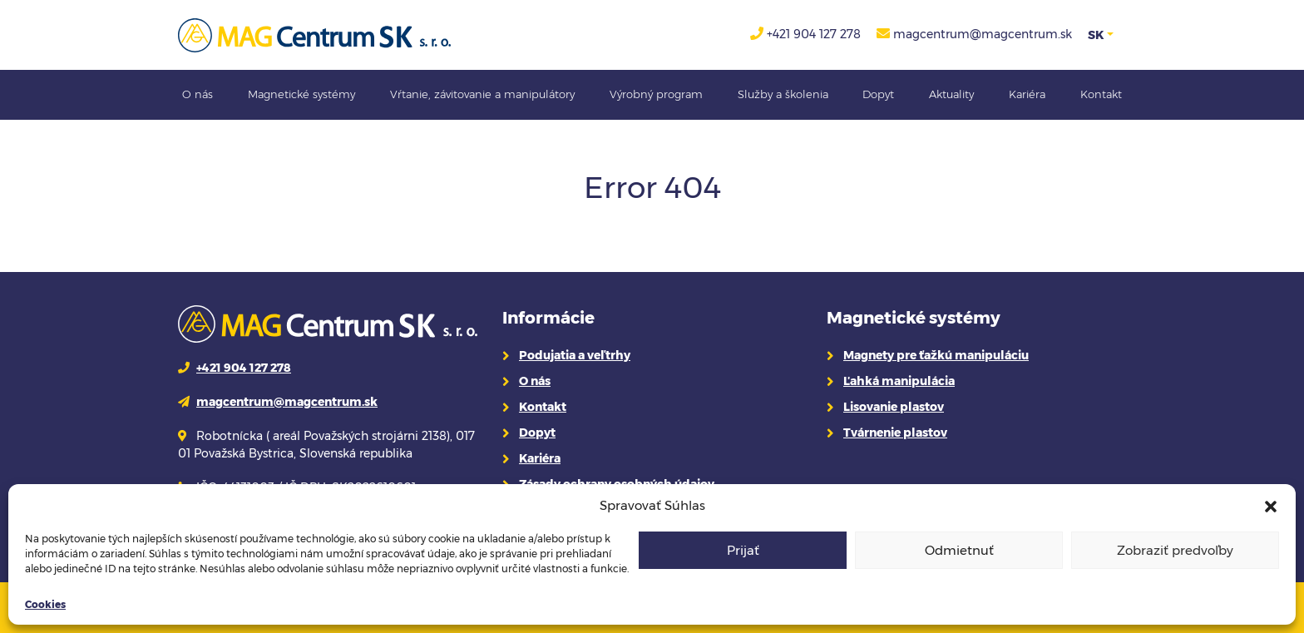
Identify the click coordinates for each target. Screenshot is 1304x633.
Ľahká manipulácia (899, 380)
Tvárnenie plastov (895, 432)
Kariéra (1027, 94)
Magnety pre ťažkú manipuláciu (936, 355)
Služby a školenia (783, 94)
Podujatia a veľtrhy (574, 355)
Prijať (743, 550)
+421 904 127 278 (814, 34)
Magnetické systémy (301, 94)
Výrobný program (656, 94)
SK (1096, 34)
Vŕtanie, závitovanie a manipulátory (482, 94)
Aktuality (951, 94)
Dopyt (878, 94)
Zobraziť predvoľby (1175, 550)
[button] (1270, 505)
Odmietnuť (959, 550)
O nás (197, 94)
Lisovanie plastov (893, 406)
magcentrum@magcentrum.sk (982, 34)
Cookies (45, 604)
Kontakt (1101, 94)
